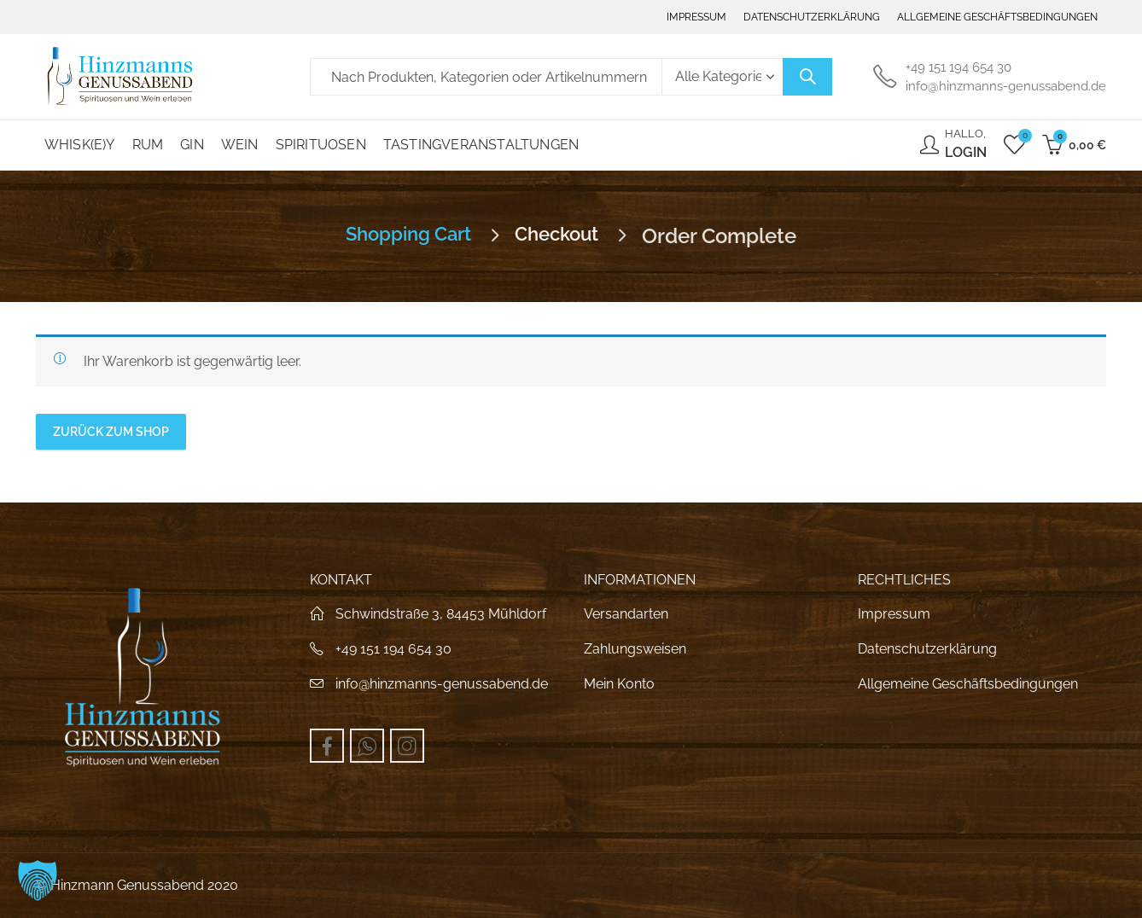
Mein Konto (619, 684)
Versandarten (626, 614)
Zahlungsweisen (635, 649)
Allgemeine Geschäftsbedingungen (968, 684)
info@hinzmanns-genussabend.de (441, 684)
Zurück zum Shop (111, 432)
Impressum (894, 614)
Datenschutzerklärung (927, 649)
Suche (807, 77)
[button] (37, 880)
